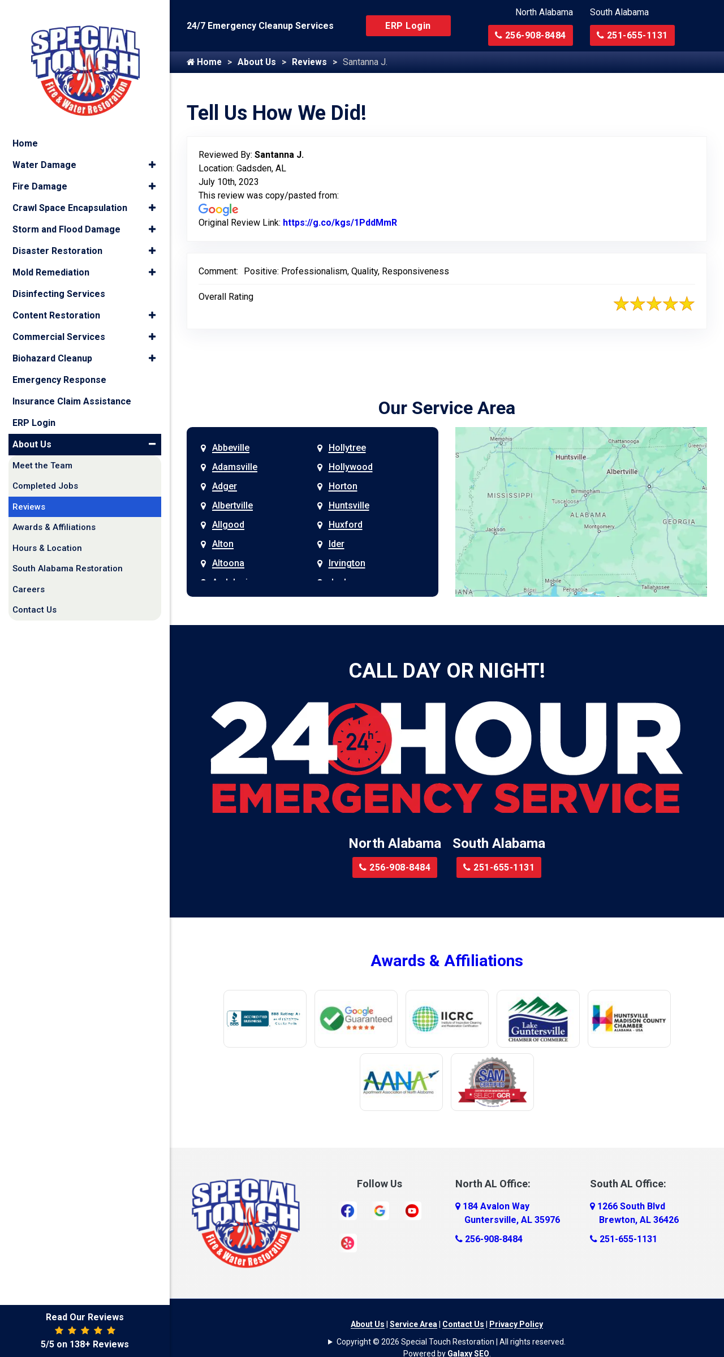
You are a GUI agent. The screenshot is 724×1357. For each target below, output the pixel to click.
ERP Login (408, 25)
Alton (223, 544)
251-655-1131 (632, 35)
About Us (258, 62)
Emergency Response (59, 368)
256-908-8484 (530, 35)
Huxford (346, 525)
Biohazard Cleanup (52, 347)
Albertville (232, 506)
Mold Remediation (50, 261)
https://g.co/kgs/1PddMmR (340, 223)
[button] (152, 154)
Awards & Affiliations (446, 961)
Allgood (228, 525)
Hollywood (351, 467)
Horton (343, 486)
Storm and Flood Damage (66, 218)
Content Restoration (56, 304)
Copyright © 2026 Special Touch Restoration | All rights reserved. (451, 1342)
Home (205, 62)
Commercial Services (58, 325)
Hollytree (347, 448)
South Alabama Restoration (67, 558)
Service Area (413, 1324)
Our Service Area (446, 408)
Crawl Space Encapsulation (69, 196)
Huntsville (349, 506)
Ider (336, 544)
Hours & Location (47, 537)
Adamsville (234, 467)
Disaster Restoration (57, 239)
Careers (28, 578)
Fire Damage (39, 175)
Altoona (228, 563)
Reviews (313, 62)
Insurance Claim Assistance (71, 390)
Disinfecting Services (58, 282)
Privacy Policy (516, 1324)
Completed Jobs (45, 475)
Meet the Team (42, 454)
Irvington (347, 563)
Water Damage (44, 153)
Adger (224, 486)
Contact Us (463, 1324)
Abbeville (230, 448)
